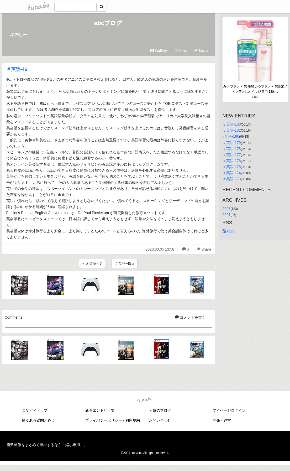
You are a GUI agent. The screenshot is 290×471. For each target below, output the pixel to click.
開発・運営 (222, 420)
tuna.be (145, 399)
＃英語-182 (232, 130)
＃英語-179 (232, 143)
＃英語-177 (232, 155)
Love (181, 51)
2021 (227, 215)
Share (201, 51)
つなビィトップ (35, 410)
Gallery (158, 51)
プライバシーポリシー (103, 420)
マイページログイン (229, 410)
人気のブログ (160, 410)
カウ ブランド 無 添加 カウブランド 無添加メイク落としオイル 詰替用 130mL (255, 89)
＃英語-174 (232, 173)
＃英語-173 (232, 179)
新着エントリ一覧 (100, 410)
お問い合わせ (160, 420)
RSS (229, 231)
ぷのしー (18, 34)
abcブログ (108, 23)
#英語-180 (231, 136)
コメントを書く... (192, 317)
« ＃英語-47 (92, 263)
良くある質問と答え (38, 420)
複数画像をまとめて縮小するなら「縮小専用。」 (47, 445)
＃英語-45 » (124, 263)
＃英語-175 (232, 167)
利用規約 (132, 420)
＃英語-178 (232, 149)
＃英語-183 (232, 124)
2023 (227, 208)
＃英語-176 (232, 161)
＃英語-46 (16, 69)
